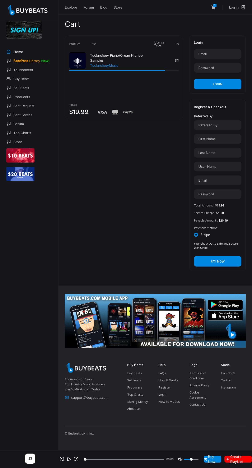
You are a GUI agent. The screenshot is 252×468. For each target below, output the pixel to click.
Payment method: (206, 228)
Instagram (228, 387)
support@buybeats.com (86, 397)
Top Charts (135, 394)
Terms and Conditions (197, 375)
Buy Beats (134, 373)
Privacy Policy (199, 385)
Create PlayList (235, 459)
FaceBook (228, 373)
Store (117, 7)
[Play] (68, 459)
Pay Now (218, 261)
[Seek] (124, 459)
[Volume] (191, 459)
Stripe (205, 234)
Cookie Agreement (198, 394)
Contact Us (197, 404)
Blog (103, 7)
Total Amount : (209, 205)
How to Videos (169, 401)
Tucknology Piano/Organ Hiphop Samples (116, 58)
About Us (134, 408)
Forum (88, 7)
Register (164, 387)
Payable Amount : (211, 220)
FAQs (162, 373)
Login (217, 84)
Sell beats (134, 380)
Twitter (226, 380)
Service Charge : (209, 213)
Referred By (203, 116)
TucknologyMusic (104, 65)
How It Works (168, 380)
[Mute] (180, 459)
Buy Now (209, 459)
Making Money (137, 401)
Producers (134, 387)
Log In (162, 394)
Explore (71, 7)
